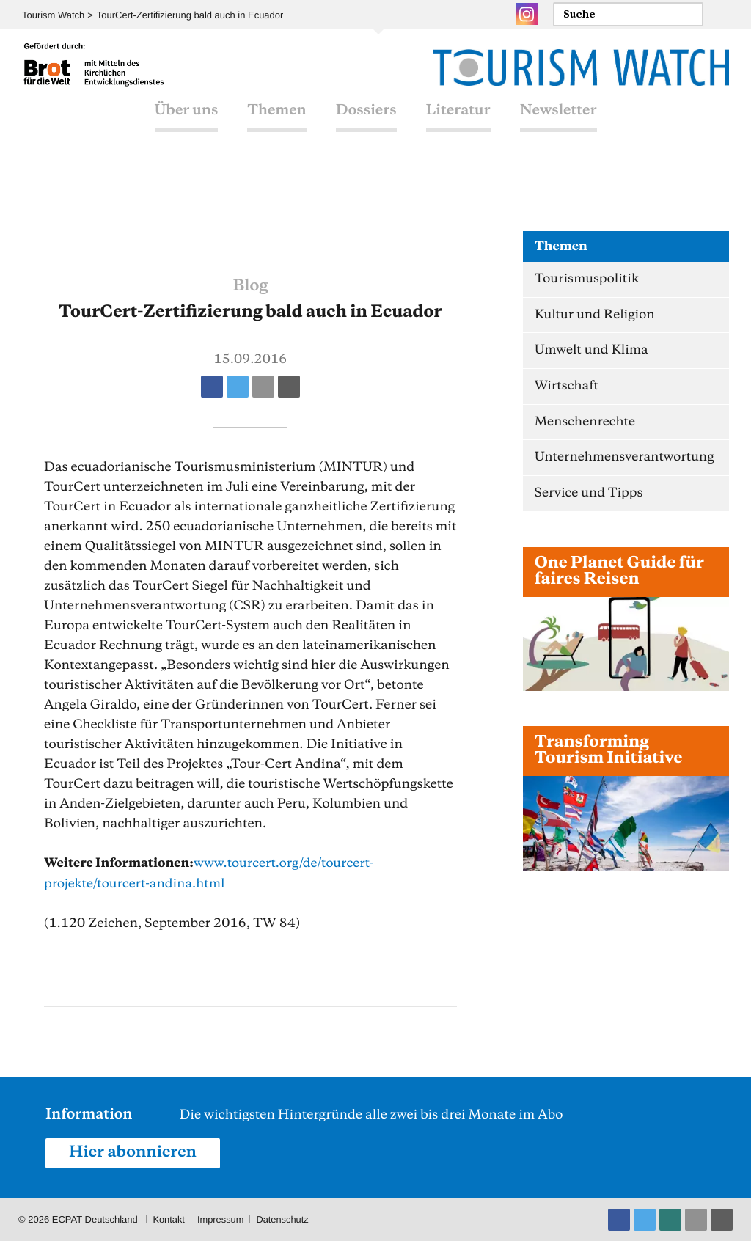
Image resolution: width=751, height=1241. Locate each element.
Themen (276, 124)
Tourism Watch (53, 15)
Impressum (221, 1218)
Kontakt (169, 1218)
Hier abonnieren (133, 1152)
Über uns (187, 124)
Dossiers (366, 124)
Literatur (458, 124)
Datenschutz (283, 1218)
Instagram (527, 14)
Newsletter (558, 124)
